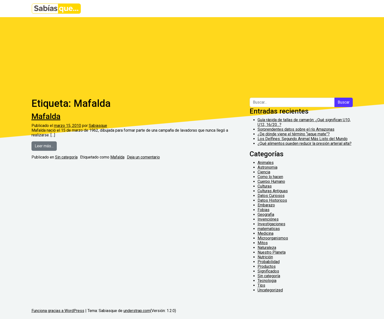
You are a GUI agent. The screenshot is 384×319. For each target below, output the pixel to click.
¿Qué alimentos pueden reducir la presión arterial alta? (305, 143)
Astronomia (267, 167)
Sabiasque (98, 125)
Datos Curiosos (271, 195)
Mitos (263, 242)
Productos (267, 266)
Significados (268, 271)
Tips (261, 285)
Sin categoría (66, 157)
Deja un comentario (143, 157)
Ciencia (264, 172)
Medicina (265, 233)
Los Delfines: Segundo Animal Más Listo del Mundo (303, 138)
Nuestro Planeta (272, 252)
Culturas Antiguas (273, 191)
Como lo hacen (270, 176)
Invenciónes (268, 219)
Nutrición (265, 257)
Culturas (265, 186)
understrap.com (136, 310)
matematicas (269, 228)
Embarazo (266, 205)
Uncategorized (270, 290)
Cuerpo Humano (271, 181)
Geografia (266, 214)
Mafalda (45, 116)
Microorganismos (273, 238)
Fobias (263, 209)
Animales (266, 162)
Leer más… (46, 145)
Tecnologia (267, 280)
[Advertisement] (192, 54)
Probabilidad (269, 261)
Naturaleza (267, 247)
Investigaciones (271, 224)
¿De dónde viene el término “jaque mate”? (294, 134)
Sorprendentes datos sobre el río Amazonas (296, 129)
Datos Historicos (272, 200)
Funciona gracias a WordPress (57, 310)
